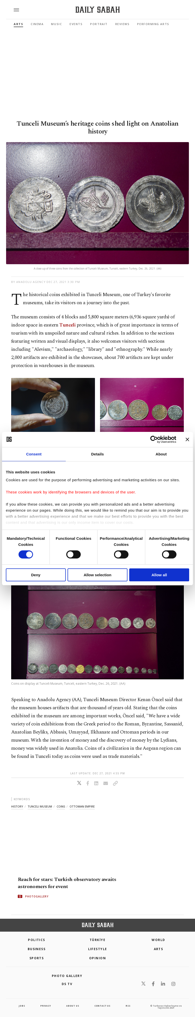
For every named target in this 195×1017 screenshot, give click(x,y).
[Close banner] (187, 439)
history (17, 806)
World (158, 940)
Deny (35, 575)
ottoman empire (82, 806)
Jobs (22, 1005)
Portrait (98, 24)
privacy (45, 1005)
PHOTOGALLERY (36, 896)
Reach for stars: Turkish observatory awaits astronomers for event (67, 882)
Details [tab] (97, 454)
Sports (36, 958)
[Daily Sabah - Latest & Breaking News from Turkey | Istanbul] (97, 10)
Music (56, 24)
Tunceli (67, 325)
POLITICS (36, 940)
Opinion (97, 958)
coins (61, 806)
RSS (128, 1005)
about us (72, 1005)
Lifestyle (97, 949)
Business (37, 949)
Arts (18, 24)
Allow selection (97, 575)
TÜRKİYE (97, 940)
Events (76, 24)
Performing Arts (153, 24)
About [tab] (161, 454)
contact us (102, 1005)
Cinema (37, 24)
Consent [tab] (34, 454)
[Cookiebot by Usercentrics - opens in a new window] (154, 439)
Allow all (159, 575)
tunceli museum (40, 806)
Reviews (122, 24)
